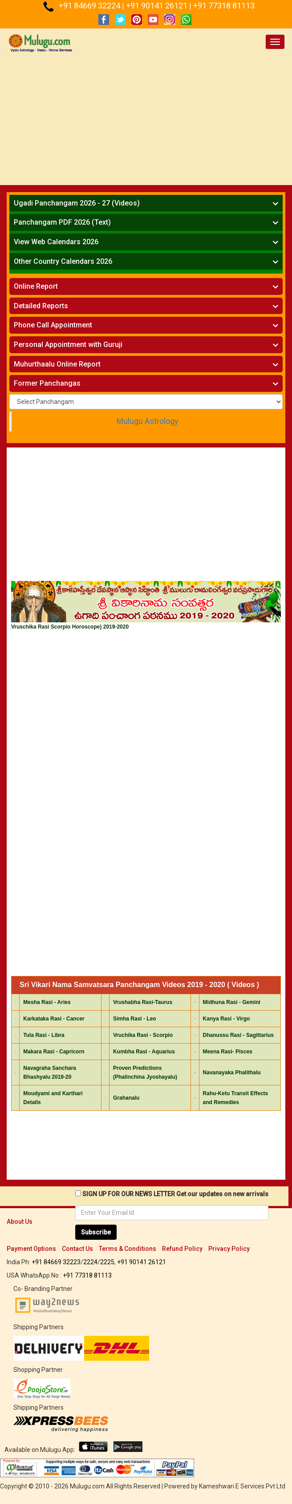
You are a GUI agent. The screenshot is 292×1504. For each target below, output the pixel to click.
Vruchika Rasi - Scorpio (143, 1035)
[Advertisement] (146, 122)
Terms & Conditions (127, 1248)
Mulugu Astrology (147, 421)
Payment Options (31, 1248)
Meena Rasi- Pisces (227, 1051)
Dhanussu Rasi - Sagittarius (238, 1035)
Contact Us (77, 1248)
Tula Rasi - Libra (43, 1035)
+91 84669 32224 (90, 5)
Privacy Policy (229, 1248)
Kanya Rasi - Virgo (226, 1019)
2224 (90, 1262)
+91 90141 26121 (157, 5)
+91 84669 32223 (56, 1262)
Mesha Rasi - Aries (46, 1002)
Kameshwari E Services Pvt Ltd (242, 1486)
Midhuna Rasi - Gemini (231, 1002)
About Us (19, 1221)
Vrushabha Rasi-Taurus (142, 1002)
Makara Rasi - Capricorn (53, 1051)
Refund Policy (182, 1248)
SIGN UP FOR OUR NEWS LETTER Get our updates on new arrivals (175, 1194)
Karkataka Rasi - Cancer (53, 1019)
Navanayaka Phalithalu (232, 1072)
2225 (107, 1262)
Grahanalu (126, 1098)
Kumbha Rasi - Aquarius (144, 1051)
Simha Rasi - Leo (134, 1019)
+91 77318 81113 (224, 5)
